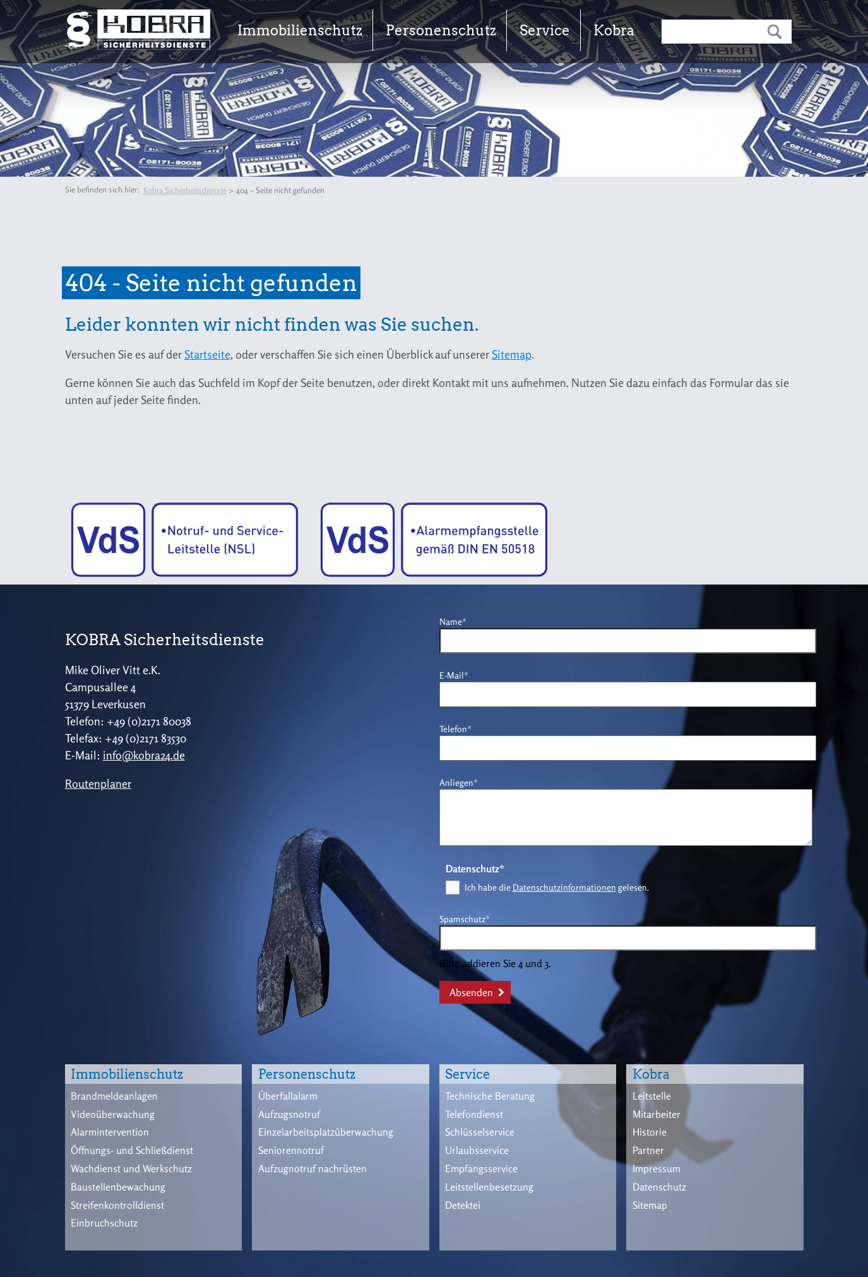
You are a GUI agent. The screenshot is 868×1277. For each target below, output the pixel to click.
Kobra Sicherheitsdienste (185, 190)
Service (545, 30)
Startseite (207, 354)
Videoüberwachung (113, 1114)
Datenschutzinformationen (564, 887)
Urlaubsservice (477, 1150)
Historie (650, 1132)
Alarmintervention (110, 1132)
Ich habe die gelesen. (557, 887)
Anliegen (459, 782)
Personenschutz (441, 30)
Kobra (613, 30)
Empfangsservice (481, 1168)
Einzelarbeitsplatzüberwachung (325, 1132)
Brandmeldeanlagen (114, 1096)
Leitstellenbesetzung (489, 1186)
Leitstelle (652, 1096)
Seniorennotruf (291, 1150)
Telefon (459, 728)
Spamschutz (464, 918)
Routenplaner (98, 783)
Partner (648, 1150)
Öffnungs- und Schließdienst (132, 1150)
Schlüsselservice (479, 1132)
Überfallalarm (288, 1096)
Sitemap (512, 354)
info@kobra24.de (144, 755)
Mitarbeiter (657, 1114)
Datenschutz (659, 1186)
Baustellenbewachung (118, 1186)
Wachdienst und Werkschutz (131, 1168)
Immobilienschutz (299, 30)
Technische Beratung (490, 1096)
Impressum (657, 1168)
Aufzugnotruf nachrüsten (312, 1168)
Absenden (471, 992)
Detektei (462, 1205)
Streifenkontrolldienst (117, 1205)
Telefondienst (474, 1114)
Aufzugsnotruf (289, 1114)
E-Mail (459, 674)
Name (459, 621)
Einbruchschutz (104, 1222)
